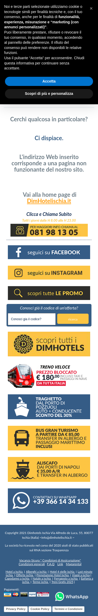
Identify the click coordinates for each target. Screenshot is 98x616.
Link (60, 564)
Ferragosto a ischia (66, 578)
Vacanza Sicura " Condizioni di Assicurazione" (50, 560)
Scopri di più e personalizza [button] (49, 93)
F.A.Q (51, 564)
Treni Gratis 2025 (62, 582)
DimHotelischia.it (49, 200)
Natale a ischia (42, 578)
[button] (91, 8)
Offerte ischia (25, 575)
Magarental (73, 564)
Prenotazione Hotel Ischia (53, 575)
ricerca (72, 319)
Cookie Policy (40, 608)
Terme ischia (40, 582)
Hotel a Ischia (14, 571)
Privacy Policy (16, 608)
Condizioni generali (32, 564)
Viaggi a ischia (81, 575)
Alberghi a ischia (36, 571)
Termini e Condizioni (68, 608)
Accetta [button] (49, 81)
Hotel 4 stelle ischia (62, 571)
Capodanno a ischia (17, 578)
